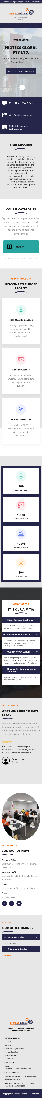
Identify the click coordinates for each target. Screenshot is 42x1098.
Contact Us (8, 1059)
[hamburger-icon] (36, 26)
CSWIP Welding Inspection (14, 1048)
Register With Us (10, 1055)
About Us (8, 1042)
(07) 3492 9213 (11, 1072)
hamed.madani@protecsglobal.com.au (18, 1068)
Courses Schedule (11, 1052)
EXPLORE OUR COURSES (21, 71)
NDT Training (9, 1045)
